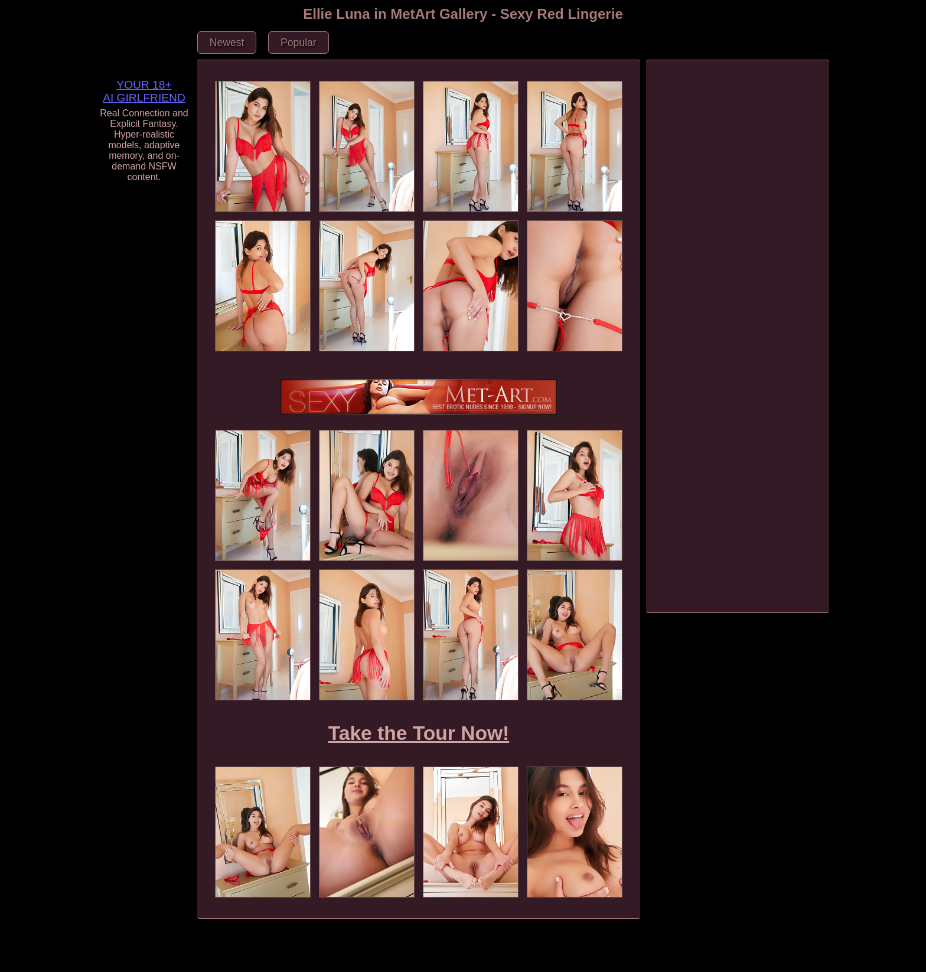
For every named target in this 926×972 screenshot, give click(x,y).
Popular (299, 42)
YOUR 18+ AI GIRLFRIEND (144, 91)
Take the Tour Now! (419, 733)
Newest (227, 42)
